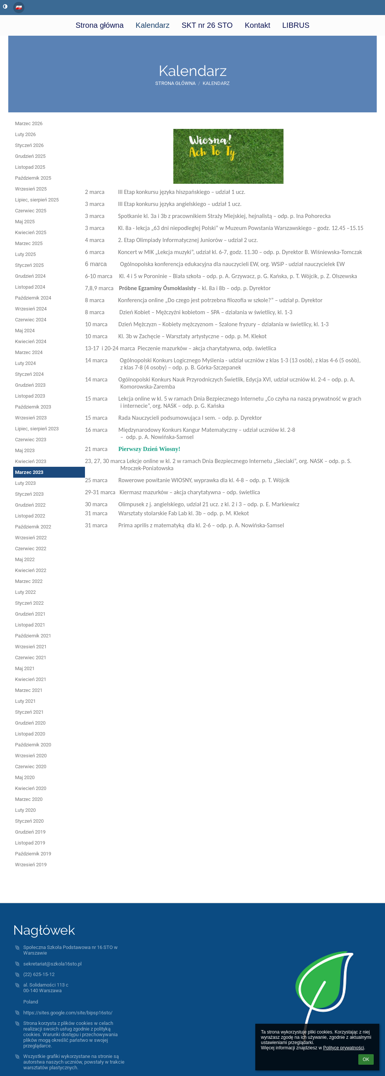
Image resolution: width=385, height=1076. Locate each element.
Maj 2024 (25, 330)
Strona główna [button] (100, 25)
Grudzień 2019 (30, 832)
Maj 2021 (25, 668)
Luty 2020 (25, 810)
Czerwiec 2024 (30, 319)
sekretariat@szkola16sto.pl (52, 964)
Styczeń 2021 (29, 712)
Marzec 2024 (28, 352)
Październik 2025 (33, 178)
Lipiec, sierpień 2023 (37, 428)
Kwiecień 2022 (30, 570)
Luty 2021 (25, 701)
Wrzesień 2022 (31, 537)
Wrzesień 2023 (31, 418)
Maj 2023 (25, 450)
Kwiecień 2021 (30, 679)
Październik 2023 (33, 407)
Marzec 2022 (28, 581)
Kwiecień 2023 (30, 461)
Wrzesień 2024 (31, 309)
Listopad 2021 (30, 625)
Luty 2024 (25, 363)
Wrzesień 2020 (31, 755)
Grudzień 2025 (30, 156)
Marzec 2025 (28, 243)
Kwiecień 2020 (30, 788)
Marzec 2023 (29, 472)
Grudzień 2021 (30, 614)
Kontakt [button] (257, 25)
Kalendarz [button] (153, 25)
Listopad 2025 (30, 167)
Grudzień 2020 (30, 723)
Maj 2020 (25, 777)
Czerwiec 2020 (30, 766)
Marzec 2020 (28, 799)
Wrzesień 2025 (31, 189)
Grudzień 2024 (30, 276)
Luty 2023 (25, 483)
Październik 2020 (33, 745)
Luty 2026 (25, 134)
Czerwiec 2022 (30, 548)
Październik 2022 (33, 527)
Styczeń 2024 (29, 374)
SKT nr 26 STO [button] (207, 25)
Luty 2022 (25, 592)
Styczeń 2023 (29, 494)
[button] (18, 7)
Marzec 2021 (28, 690)
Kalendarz (216, 83)
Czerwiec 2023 (30, 439)
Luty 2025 (25, 254)
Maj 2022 (25, 559)
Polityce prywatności (343, 1047)
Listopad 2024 (30, 287)
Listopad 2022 (30, 516)
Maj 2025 (25, 221)
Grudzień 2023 (30, 385)
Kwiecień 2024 (30, 341)
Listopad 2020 (30, 734)
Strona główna (175, 83)
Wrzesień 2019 (31, 864)
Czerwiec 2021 (30, 657)
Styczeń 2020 (29, 821)
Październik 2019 (33, 854)
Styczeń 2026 (29, 145)
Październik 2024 (33, 298)
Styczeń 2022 (29, 603)
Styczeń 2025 (29, 265)
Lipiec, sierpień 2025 (37, 200)
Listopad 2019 (30, 843)
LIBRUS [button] (295, 25)
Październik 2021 (33, 636)
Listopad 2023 (30, 396)
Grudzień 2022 (30, 505)
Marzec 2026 (28, 123)
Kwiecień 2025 (30, 232)
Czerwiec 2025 (30, 210)
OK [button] (366, 1059)
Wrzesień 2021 (31, 646)
